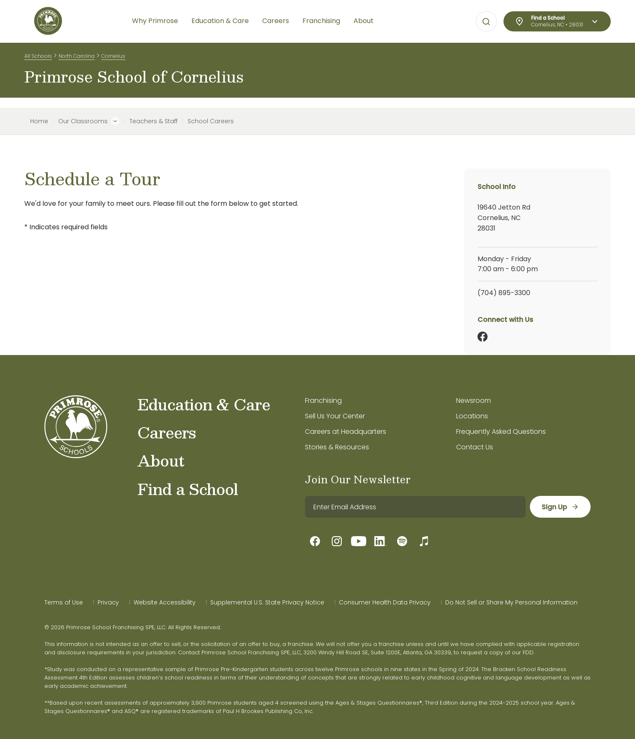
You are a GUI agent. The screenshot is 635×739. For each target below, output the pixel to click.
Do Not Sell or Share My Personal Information (511, 602)
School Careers (211, 121)
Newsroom (473, 400)
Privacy (108, 602)
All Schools (38, 58)
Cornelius (113, 58)
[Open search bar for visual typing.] (486, 22)
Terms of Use (63, 602)
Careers (166, 432)
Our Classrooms (83, 121)
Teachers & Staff (153, 121)
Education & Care (203, 404)
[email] (415, 507)
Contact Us (474, 447)
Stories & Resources (337, 447)
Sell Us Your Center (335, 416)
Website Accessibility (165, 602)
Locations (472, 416)
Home (39, 121)
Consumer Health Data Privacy (385, 602)
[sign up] (560, 507)
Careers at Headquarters (345, 431)
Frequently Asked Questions (501, 431)
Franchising (323, 400)
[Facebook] (483, 337)
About (160, 460)
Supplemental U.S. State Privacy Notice (267, 602)
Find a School (187, 488)
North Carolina (77, 58)
